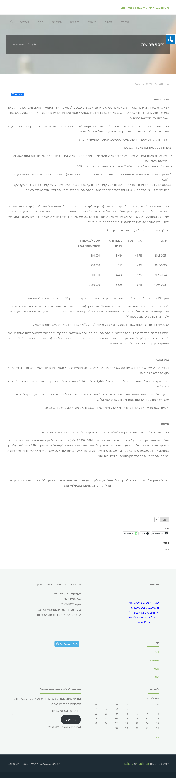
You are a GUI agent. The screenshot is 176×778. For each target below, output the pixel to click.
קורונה (155, 677)
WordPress (142, 764)
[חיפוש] (11, 22)
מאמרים (154, 660)
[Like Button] (164, 519)
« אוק (156, 737)
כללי (29, 44)
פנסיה (155, 668)
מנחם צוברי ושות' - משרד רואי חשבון (144, 7)
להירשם (70, 720)
